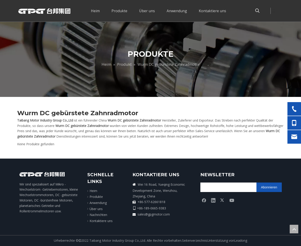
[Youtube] (231, 200)
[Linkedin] (213, 200)
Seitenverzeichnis (194, 240)
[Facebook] (204, 200)
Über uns (96, 209)
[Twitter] (222, 200)
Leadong (240, 240)
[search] (218, 187)
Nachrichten (98, 215)
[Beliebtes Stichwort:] (257, 11)
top (294, 229)
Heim (93, 191)
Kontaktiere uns (101, 221)
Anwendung (98, 203)
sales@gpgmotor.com (153, 214)
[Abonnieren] (269, 187)
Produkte (96, 196)
